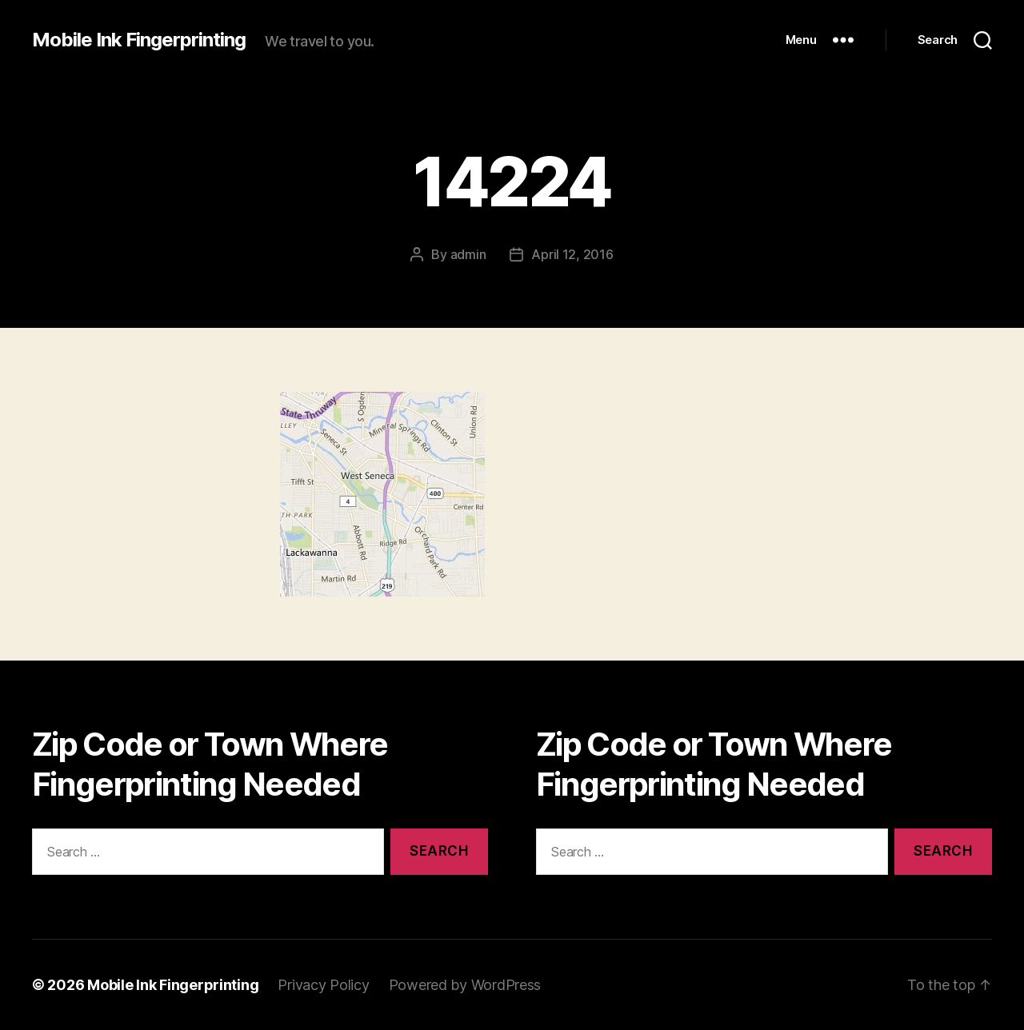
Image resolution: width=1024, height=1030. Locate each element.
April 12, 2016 (572, 254)
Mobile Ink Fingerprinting (139, 40)
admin (468, 254)
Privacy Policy (323, 984)
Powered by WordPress (465, 984)
